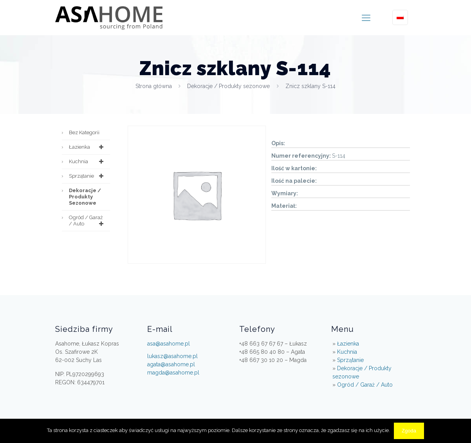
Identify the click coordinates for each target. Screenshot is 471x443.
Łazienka (87, 147)
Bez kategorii (84, 132)
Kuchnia (87, 161)
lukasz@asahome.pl (172, 356)
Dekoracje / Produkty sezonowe (228, 86)
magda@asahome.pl (173, 372)
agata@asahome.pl (171, 364)
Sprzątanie (87, 176)
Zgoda (409, 431)
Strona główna (153, 86)
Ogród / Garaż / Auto (87, 220)
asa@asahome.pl (168, 343)
